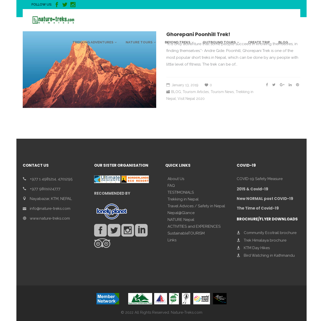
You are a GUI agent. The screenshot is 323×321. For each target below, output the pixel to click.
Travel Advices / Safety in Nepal (196, 206)
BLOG (176, 92)
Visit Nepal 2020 (191, 99)
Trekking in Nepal (183, 199)
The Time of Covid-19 (258, 208)
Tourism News (222, 92)
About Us (176, 179)
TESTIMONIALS (181, 192)
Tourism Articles (196, 92)
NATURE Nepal (181, 219)
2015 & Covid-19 (252, 189)
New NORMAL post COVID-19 (265, 198)
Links (172, 240)
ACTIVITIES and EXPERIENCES (194, 226)
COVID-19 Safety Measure (260, 179)
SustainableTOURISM (186, 233)
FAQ (171, 185)
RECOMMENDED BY (112, 193)
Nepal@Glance (181, 213)
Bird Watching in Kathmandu (269, 255)
